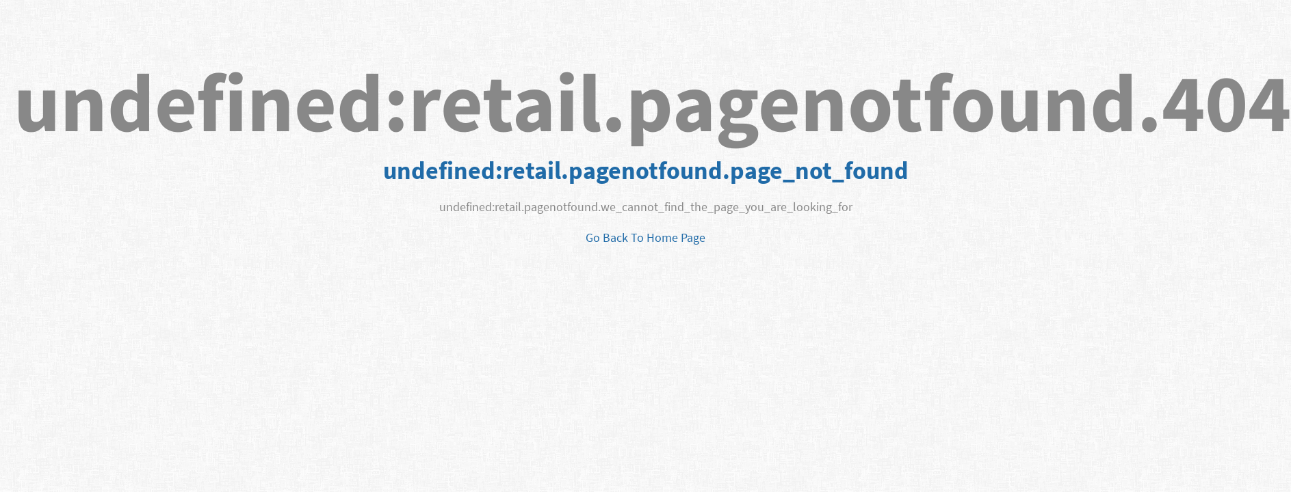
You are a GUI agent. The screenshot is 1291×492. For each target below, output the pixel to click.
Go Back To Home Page (645, 237)
